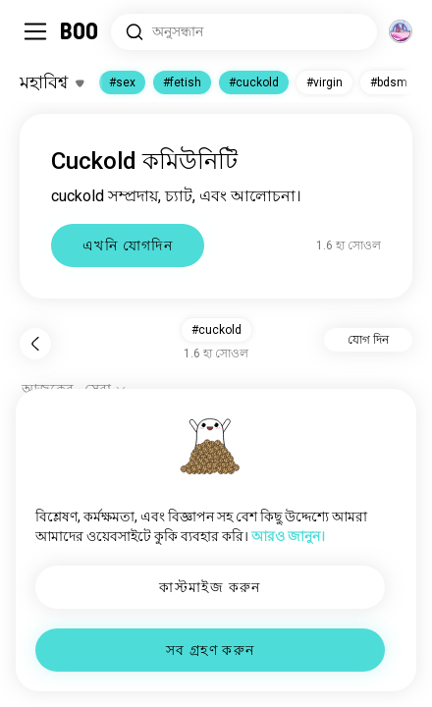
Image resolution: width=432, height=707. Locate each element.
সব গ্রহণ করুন (210, 650)
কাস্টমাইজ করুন (210, 587)
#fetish (182, 82)
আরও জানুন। (288, 536)
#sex (122, 82)
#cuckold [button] (216, 330)
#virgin (324, 82)
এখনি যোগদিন (127, 245)
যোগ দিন (368, 340)
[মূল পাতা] (80, 31)
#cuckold (254, 82)
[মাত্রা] (400, 31)
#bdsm (388, 82)
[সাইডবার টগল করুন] (35, 31)
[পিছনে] (35, 343)
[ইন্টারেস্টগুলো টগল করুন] (51, 82)
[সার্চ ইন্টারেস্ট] (244, 32)
